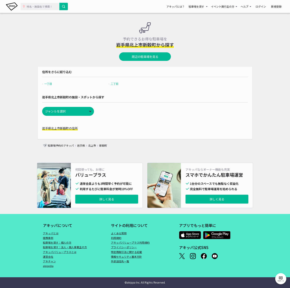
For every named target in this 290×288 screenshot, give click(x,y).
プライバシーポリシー (124, 247)
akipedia (48, 266)
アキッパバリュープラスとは (59, 252)
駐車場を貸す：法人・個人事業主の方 (65, 247)
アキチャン (49, 261)
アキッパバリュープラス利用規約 (130, 242)
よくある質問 (119, 233)
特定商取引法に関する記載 (126, 252)
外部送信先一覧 (120, 261)
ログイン (264, 6)
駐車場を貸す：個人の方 (57, 242)
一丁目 (53, 84)
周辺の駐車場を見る (145, 56)
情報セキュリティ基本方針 (126, 256)
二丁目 (116, 84)
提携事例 (48, 238)
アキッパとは (50, 233)
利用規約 (116, 238)
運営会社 (48, 256)
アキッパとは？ (181, 6)
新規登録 (277, 6)
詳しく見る (106, 199)
